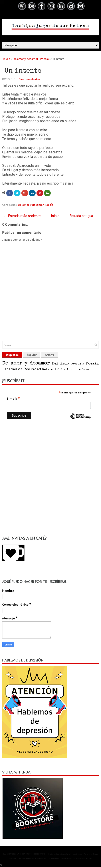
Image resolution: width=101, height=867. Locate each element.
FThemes (20, 858)
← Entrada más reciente (22, 216)
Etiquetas (12, 354)
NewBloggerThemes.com (82, 858)
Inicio (6, 59)
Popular (31, 354)
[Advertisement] (50, 479)
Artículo (74, 369)
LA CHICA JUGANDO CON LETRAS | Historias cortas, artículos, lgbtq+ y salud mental (49, 854)
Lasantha (42, 858)
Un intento (22, 71)
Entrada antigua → (83, 216)
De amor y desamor (25, 59)
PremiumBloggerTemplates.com (59, 858)
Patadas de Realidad (21, 369)
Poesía (44, 59)
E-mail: (13, 398)
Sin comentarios (29, 79)
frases (85, 369)
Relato (47, 369)
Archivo (49, 354)
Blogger (95, 854)
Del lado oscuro (68, 364)
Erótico (60, 369)
